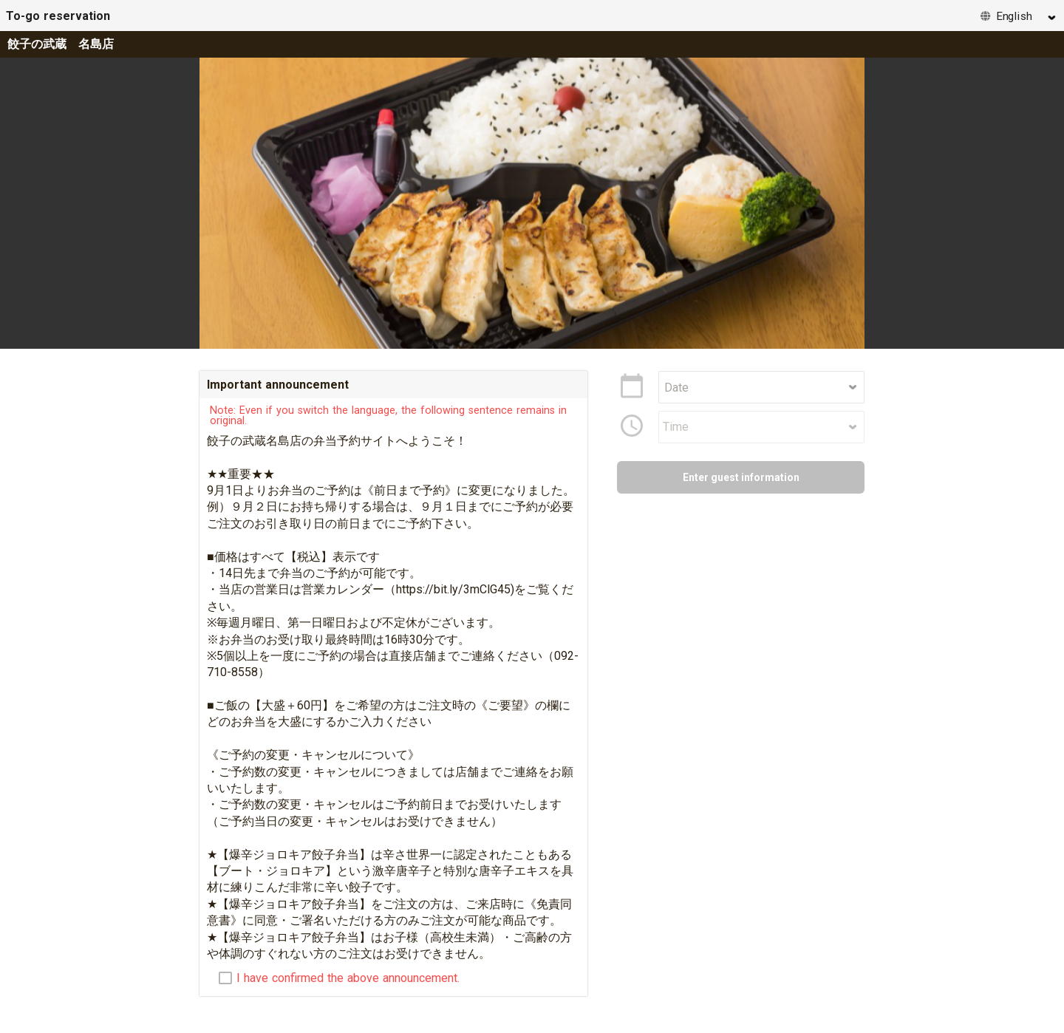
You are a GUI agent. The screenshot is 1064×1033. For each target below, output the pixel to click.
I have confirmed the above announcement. (348, 978)
